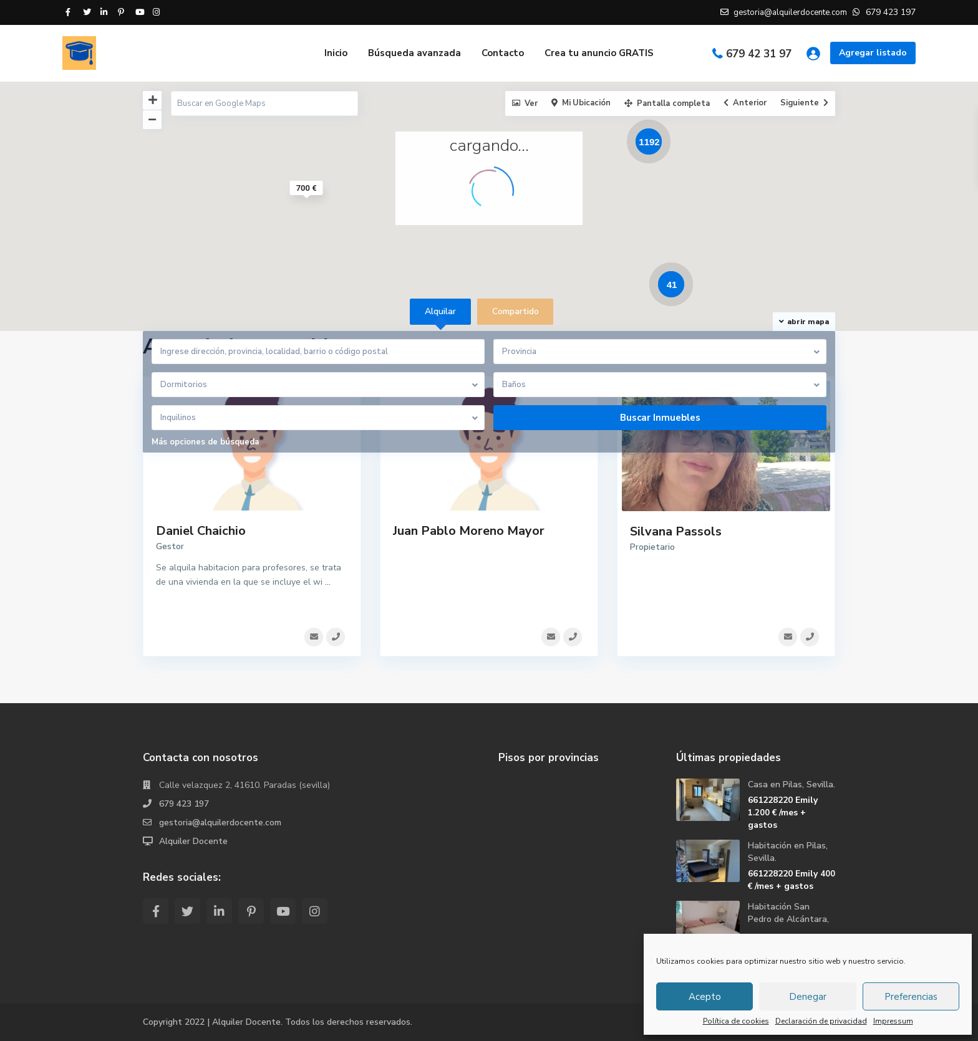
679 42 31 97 (759, 54)
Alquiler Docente (193, 841)
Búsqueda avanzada (414, 53)
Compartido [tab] (515, 311)
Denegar (807, 997)
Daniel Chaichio (201, 530)
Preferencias (910, 997)
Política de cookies (736, 1021)
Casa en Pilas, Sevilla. (791, 784)
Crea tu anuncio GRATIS (599, 53)
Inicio (335, 53)
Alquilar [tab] (440, 311)
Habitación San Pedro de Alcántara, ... (788, 919)
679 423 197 (184, 804)
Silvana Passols (676, 531)
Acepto (705, 997)
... (328, 582)
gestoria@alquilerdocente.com (221, 822)
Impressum (893, 1021)
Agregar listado (873, 53)
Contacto (503, 53)
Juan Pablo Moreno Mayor (469, 530)
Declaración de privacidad (821, 1021)
